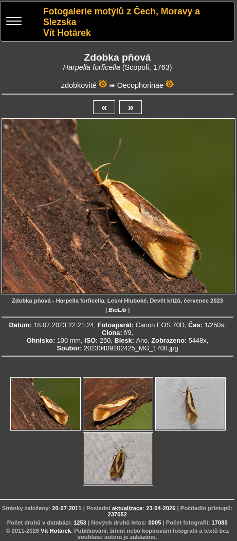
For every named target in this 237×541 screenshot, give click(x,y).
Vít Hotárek (56, 531)
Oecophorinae (140, 85)
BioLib (117, 310)
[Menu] (14, 22)
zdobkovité (79, 85)
